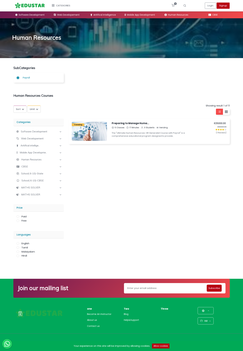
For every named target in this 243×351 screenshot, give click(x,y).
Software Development (30, 14)
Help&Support (131, 320)
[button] (32, 131)
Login (210, 5)
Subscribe (214, 288)
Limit (34, 109)
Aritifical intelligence (103, 14)
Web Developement (67, 14)
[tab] (39, 131)
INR (205, 321)
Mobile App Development (140, 14)
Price (19, 207)
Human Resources (176, 14)
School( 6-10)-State (32, 173)
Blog (126, 314)
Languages (24, 234)
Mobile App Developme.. (33, 152)
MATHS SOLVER (30, 187)
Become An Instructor (99, 314)
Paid (24, 216)
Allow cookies (160, 345)
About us (92, 320)
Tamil (24, 247)
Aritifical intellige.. (30, 145)
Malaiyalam (28, 251)
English (25, 243)
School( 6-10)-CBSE (32, 180)
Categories (61, 5)
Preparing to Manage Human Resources (130, 123)
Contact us (93, 326)
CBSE (213, 14)
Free (24, 220)
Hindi (24, 255)
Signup (223, 5)
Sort (20, 109)
